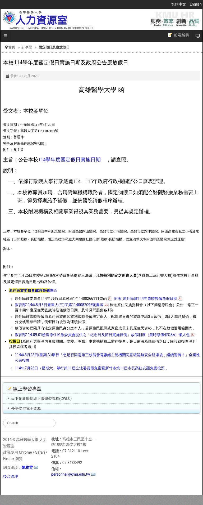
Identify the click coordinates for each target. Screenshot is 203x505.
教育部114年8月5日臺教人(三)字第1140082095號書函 (59, 305)
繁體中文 (179, 4)
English (196, 4)
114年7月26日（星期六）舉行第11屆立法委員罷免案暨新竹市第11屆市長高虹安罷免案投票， (91, 368)
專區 (33, 290)
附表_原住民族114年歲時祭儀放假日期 (145, 298)
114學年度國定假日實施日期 (69, 159)
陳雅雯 (27, 467)
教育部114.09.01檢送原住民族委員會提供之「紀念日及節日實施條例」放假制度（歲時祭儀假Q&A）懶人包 (102, 335)
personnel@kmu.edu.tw (70, 474)
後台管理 (10, 476)
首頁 (11, 47)
